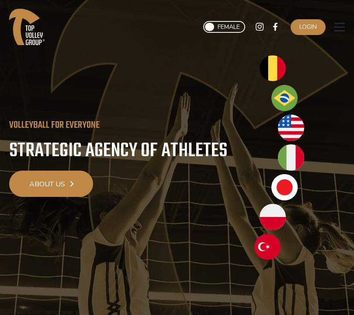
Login (308, 27)
